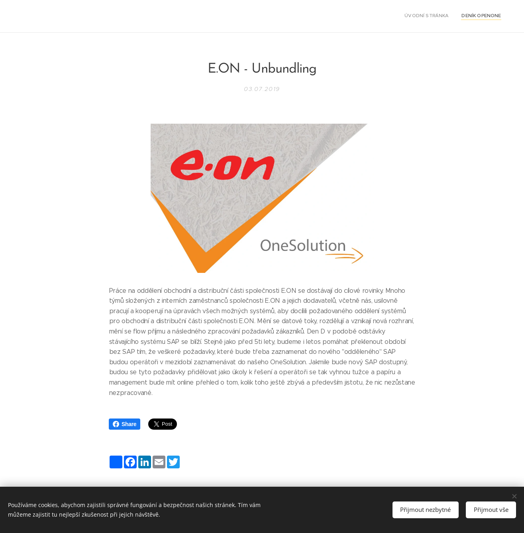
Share (124, 424)
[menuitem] (491, 16)
